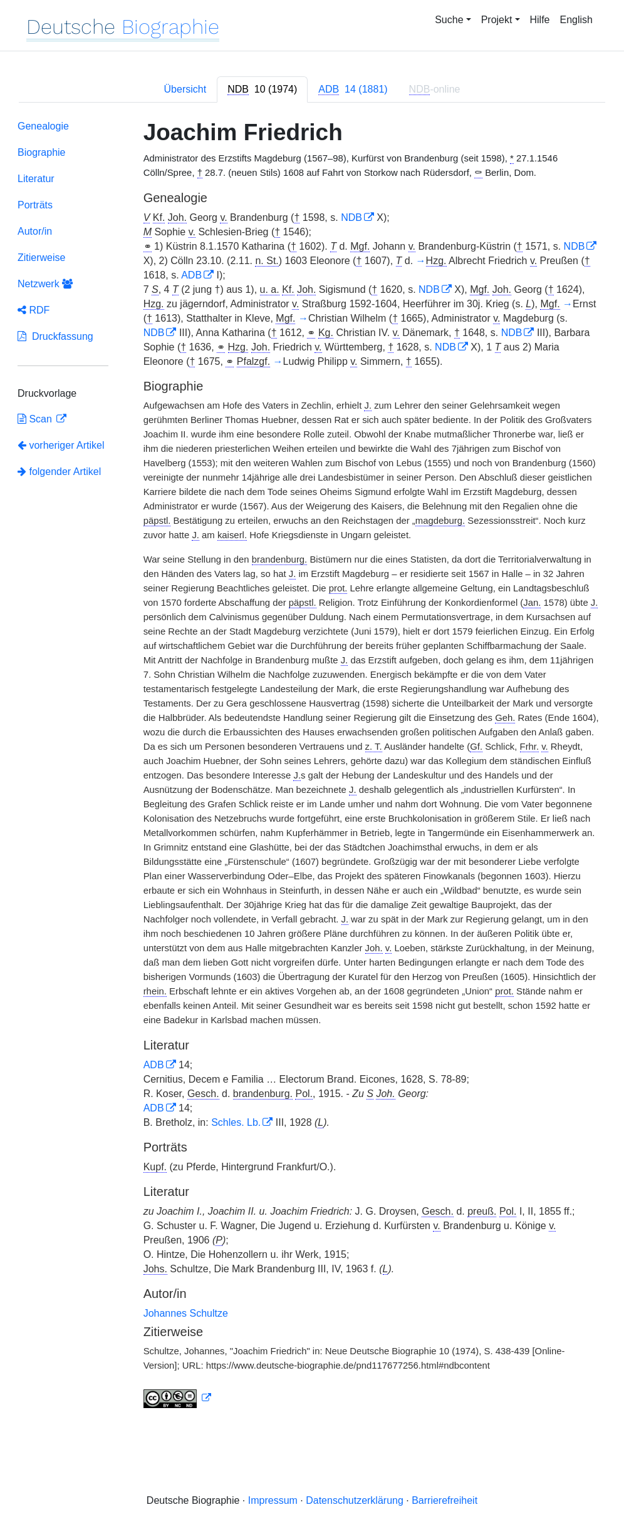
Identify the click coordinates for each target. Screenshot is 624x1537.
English (576, 19)
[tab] (262, 89)
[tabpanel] (312, 766)
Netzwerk (45, 283)
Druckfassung (55, 336)
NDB (351, 217)
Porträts (35, 205)
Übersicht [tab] (185, 89)
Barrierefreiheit (444, 1500)
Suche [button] (449, 19)
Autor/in (35, 231)
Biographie (42, 152)
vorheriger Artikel (61, 445)
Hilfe (540, 19)
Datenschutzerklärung (354, 1500)
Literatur (36, 178)
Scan (36, 419)
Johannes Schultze (185, 1313)
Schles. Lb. (236, 1122)
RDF (33, 310)
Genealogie (43, 126)
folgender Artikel (59, 471)
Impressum (273, 1500)
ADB (191, 275)
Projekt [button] (496, 19)
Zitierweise (41, 257)
